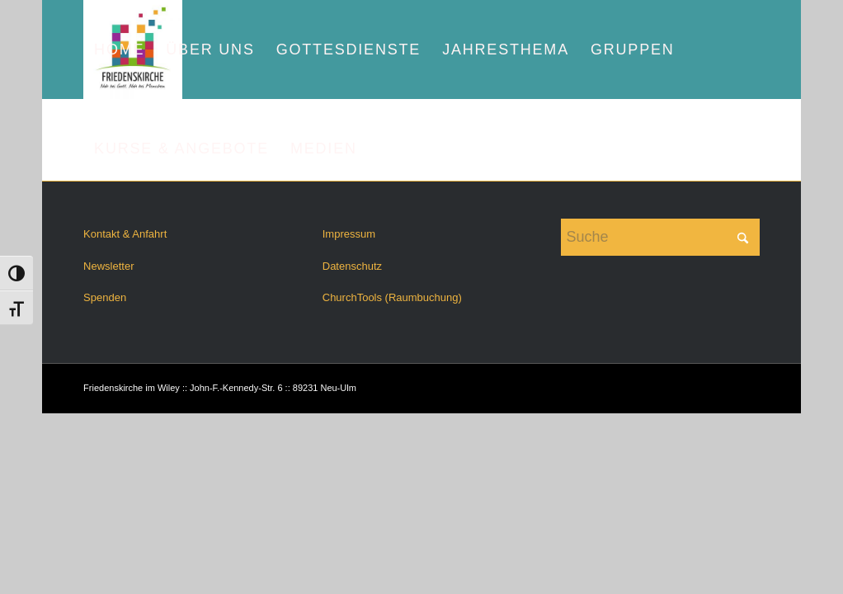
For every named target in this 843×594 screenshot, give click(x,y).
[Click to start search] (743, 237)
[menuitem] (119, 49)
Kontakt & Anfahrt (125, 234)
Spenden (104, 297)
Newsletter (108, 266)
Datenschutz (352, 266)
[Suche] (660, 237)
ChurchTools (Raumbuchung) (392, 297)
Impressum (349, 234)
